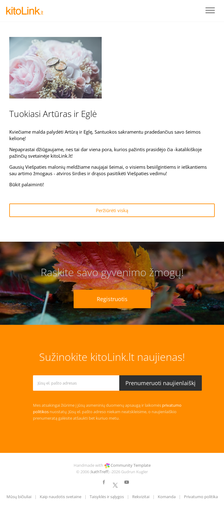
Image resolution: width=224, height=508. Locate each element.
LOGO (25, 11)
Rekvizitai (140, 496)
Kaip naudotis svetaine (60, 496)
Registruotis (112, 299)
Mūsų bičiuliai (18, 496)
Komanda (167, 496)
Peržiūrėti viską (112, 210)
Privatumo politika (201, 496)
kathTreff (99, 471)
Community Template (131, 465)
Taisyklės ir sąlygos (107, 496)
